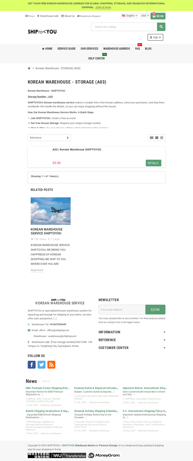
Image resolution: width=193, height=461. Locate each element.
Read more (37, 270)
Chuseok (80, 422)
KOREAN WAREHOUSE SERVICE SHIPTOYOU (47, 231)
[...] (55, 318)
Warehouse (128, 427)
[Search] (128, 27)
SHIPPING (31, 401)
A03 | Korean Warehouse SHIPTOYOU (77, 149)
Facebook (32, 365)
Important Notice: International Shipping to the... (151, 388)
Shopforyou (138, 424)
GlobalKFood (47, 422)
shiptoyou (127, 424)
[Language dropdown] (129, 16)
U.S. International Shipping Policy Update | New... (152, 411)
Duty (127, 422)
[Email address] (122, 309)
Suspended (141, 399)
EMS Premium (44, 399)
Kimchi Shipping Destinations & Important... (51, 411)
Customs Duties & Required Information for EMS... (103, 388)
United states (158, 424)
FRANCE (56, 399)
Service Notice (99, 424)
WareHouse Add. (48, 16)
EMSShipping (33, 422)
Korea (132, 422)
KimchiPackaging (34, 427)
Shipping (156, 422)
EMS (100, 396)
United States (154, 399)
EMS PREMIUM (110, 396)
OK (155, 310)
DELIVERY (92, 396)
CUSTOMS (81, 396)
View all (46, 381)
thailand (78, 398)
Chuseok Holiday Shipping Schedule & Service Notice (105, 411)
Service (147, 422)
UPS (52, 401)
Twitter (41, 365)
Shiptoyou (30, 429)
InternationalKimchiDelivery (39, 424)
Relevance (36, 137)
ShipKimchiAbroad (53, 427)
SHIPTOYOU (43, 401)
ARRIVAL (31, 399)
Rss (51, 365)
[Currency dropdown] (145, 16)
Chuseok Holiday (93, 422)
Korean (139, 422)
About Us (68, 16)
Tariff (148, 424)
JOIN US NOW (103, 7)
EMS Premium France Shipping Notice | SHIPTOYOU (56, 388)
